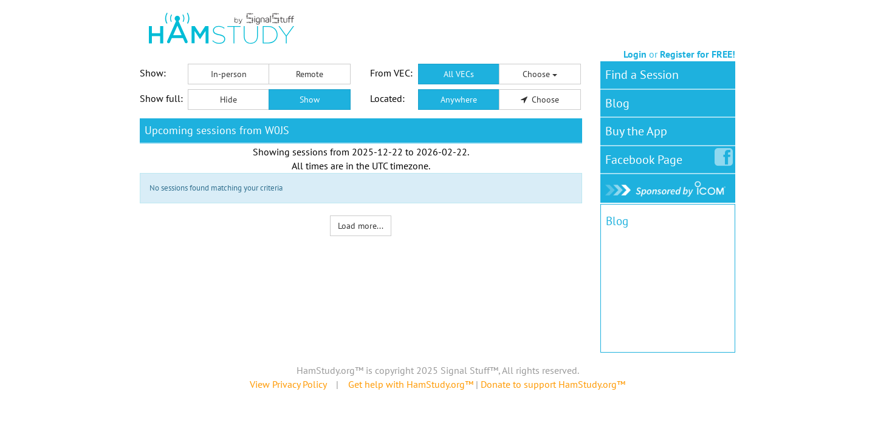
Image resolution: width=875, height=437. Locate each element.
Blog (617, 103)
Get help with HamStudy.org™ (410, 384)
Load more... (360, 225)
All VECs (459, 74)
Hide (228, 99)
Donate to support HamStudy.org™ (553, 384)
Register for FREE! (697, 54)
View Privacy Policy (288, 384)
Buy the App (636, 131)
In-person (229, 74)
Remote (309, 74)
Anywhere (459, 99)
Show (310, 99)
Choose (540, 74)
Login (635, 54)
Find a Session (642, 75)
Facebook (646, 157)
